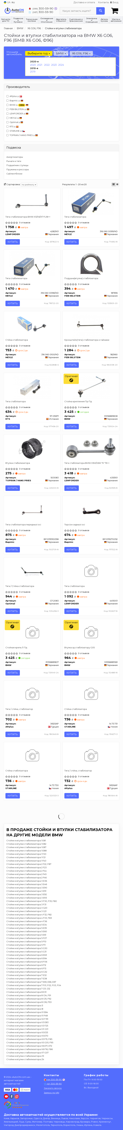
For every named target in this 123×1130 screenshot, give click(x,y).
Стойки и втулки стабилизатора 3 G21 (26, 911)
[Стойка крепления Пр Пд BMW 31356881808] (91, 386)
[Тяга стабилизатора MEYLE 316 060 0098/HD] (32, 263)
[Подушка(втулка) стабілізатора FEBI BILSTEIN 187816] (91, 263)
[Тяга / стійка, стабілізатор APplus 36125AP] (32, 694)
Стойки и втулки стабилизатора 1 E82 (26, 844)
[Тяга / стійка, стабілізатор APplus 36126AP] (91, 756)
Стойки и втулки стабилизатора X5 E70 (27, 1036)
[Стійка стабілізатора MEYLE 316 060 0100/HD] (32, 325)
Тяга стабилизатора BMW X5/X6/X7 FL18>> (28, 216)
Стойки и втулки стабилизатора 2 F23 (26, 867)
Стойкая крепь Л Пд (16, 648)
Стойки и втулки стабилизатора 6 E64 (26, 958)
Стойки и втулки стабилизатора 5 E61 (26, 935)
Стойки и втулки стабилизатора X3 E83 (27, 1022)
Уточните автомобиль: (14, 53)
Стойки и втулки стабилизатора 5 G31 (26, 952)
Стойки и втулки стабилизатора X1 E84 (27, 1012)
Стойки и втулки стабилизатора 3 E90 (26, 888)
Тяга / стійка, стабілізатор (19, 709)
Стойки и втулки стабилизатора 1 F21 (25, 857)
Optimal (14, 122)
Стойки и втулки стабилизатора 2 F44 (26, 871)
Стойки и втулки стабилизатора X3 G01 (27, 1029)
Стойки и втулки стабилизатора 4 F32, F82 (29, 915)
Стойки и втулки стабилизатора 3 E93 (26, 898)
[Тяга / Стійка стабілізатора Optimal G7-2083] (32, 571)
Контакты (103, 2)
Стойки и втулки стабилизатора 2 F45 (26, 874)
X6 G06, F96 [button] (81, 53)
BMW (17, 105)
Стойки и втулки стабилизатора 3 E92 (26, 894)
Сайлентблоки (14, 173)
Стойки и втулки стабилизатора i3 (24, 1005)
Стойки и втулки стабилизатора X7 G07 (27, 1053)
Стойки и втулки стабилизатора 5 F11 (25, 945)
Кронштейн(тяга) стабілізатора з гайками (86, 340)
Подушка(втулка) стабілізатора (81, 278)
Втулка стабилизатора (18, 463)
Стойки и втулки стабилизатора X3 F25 (27, 1026)
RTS (12, 126)
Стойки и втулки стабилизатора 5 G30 (26, 948)
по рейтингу (29, 184)
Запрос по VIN (51, 1092)
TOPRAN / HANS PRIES (22, 135)
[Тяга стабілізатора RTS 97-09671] (32, 386)
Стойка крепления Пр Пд (78, 401)
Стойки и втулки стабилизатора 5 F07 (26, 938)
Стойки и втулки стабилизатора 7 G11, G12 (28, 989)
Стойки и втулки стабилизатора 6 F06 (26, 962)
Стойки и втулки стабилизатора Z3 (25, 1056)
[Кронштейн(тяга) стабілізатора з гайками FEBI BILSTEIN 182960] (91, 325)
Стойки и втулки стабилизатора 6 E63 (26, 955)
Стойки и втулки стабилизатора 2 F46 (26, 878)
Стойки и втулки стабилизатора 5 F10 (26, 942)
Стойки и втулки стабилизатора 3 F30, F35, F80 (31, 901)
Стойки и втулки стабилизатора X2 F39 (27, 1019)
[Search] (100, 11)
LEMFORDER (19, 113)
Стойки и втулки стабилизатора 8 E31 (26, 992)
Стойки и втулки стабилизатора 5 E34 (26, 925)
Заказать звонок (53, 1088)
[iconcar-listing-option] (117, 184)
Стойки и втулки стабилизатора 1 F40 (26, 861)
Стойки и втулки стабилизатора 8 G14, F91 (28, 995)
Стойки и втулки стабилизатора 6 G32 (26, 972)
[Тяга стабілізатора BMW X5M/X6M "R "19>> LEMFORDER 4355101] (91, 447)
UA (7, 2)
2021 (39, 64)
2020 (33, 64)
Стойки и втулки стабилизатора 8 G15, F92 (28, 999)
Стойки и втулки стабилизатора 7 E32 (26, 975)
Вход (114, 2)
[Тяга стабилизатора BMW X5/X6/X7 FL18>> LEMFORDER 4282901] (32, 202)
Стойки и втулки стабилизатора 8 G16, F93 (29, 1002)
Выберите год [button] (39, 53)
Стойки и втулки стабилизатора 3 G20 (26, 908)
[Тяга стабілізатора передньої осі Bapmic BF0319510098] (32, 510)
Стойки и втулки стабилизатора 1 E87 (26, 847)
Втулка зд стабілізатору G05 (79, 648)
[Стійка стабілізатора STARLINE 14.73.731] (91, 694)
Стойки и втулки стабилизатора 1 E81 (26, 841)
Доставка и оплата (84, 2)
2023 (54, 64)
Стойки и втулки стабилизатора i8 (24, 1009)
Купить (13, 241)
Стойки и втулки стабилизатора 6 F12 (26, 965)
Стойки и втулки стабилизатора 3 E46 (26, 884)
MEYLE (14, 118)
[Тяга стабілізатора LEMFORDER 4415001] (91, 571)
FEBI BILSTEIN (19, 109)
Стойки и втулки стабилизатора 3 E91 (26, 891)
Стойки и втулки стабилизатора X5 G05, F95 (29, 1043)
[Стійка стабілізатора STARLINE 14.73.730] (32, 756)
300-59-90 (41, 8)
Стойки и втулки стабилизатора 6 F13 (26, 968)
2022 (47, 64)
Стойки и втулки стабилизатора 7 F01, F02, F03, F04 (33, 985)
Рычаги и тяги (13, 161)
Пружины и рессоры (17, 169)
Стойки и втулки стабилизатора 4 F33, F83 (29, 918)
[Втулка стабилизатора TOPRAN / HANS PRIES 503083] (32, 448)
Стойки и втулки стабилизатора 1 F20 (26, 854)
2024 (61, 64)
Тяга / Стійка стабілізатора (20, 586)
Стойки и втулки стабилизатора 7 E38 (26, 979)
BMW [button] (61, 53)
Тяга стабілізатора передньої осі (23, 524)
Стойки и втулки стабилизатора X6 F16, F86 (29, 1049)
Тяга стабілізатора (16, 401)
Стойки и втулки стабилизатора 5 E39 (26, 928)
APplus (14, 96)
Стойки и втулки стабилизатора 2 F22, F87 (28, 864)
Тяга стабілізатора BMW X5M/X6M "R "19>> (86, 463)
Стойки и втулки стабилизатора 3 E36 (26, 881)
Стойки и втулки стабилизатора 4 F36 (26, 921)
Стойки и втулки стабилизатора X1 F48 (27, 1016)
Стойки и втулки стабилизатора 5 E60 (26, 931)
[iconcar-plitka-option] (113, 184)
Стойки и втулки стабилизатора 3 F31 (26, 904)
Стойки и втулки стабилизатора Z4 (25, 1059)
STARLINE (15, 131)
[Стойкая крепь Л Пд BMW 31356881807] (32, 633)
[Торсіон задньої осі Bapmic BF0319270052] (90, 510)
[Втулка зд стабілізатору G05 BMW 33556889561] (91, 633)
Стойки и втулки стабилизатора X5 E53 (27, 1032)
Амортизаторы (14, 157)
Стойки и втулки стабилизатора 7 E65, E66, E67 (31, 982)
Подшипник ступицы (17, 165)
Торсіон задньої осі (74, 524)
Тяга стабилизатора (75, 216)
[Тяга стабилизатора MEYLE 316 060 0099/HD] (91, 202)
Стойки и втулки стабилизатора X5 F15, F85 (29, 1039)
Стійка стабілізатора (17, 340)
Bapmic (16, 100)
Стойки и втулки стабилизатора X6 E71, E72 (29, 1046)
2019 (32, 71)
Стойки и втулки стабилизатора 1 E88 (26, 851)
